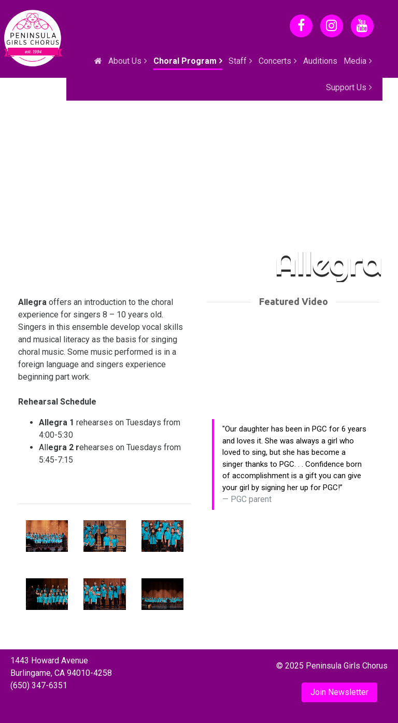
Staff (238, 61)
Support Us (346, 87)
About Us (124, 61)
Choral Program (185, 61)
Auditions (320, 61)
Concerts (275, 61)
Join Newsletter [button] (339, 692)
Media (355, 61)
